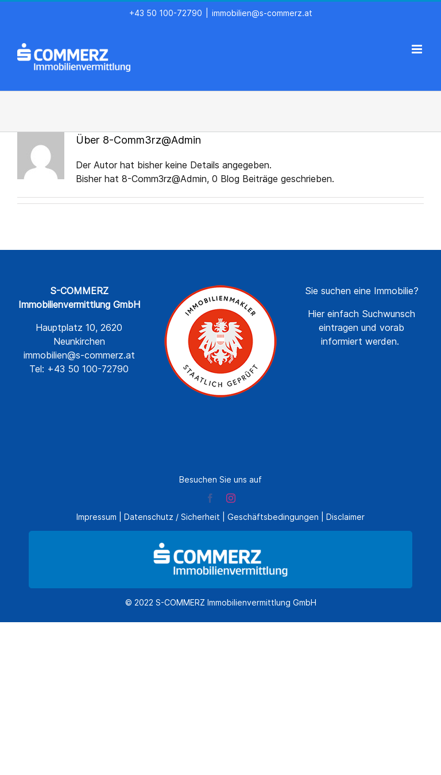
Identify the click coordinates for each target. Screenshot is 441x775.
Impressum (96, 517)
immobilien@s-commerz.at (262, 13)
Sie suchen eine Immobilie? (362, 290)
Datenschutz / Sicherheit (172, 517)
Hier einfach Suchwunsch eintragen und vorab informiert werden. (361, 327)
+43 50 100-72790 (165, 13)
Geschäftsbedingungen (273, 517)
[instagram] (230, 498)
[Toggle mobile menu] (418, 49)
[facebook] (210, 498)
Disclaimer (345, 517)
